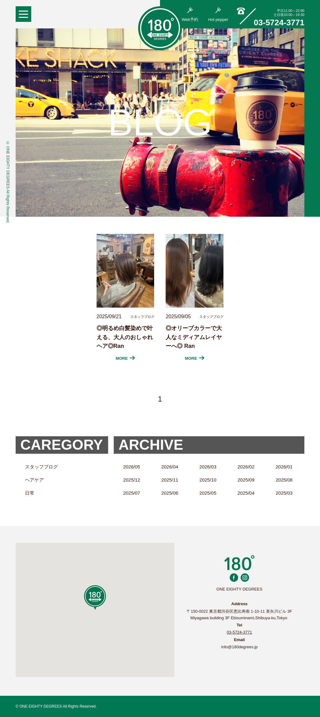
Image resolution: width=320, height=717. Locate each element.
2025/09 (246, 479)
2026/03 (207, 466)
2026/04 (169, 466)
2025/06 (169, 493)
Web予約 (190, 14)
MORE (125, 358)
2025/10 (207, 479)
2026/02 (246, 466)
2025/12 (131, 479)
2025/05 (207, 493)
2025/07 (131, 493)
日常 (29, 493)
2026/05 (131, 466)
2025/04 (246, 493)
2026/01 (284, 466)
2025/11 (169, 479)
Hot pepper (218, 14)
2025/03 (284, 493)
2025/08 (284, 479)
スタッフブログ (41, 466)
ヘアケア (34, 479)
